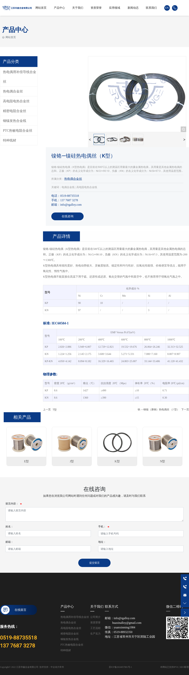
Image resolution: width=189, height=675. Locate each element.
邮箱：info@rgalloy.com (66, 204)
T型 (55, 409)
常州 (61, 667)
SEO (182, 667)
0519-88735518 (18, 638)
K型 (117, 461)
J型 (72, 461)
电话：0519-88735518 (65, 195)
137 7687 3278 (17, 646)
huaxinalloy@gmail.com (126, 622)
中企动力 (55, 667)
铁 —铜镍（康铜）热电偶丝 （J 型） (158, 409)
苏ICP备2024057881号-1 (120, 667)
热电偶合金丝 (73, 178)
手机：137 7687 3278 (64, 200)
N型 (162, 461)
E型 (26, 461)
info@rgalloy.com (124, 618)
